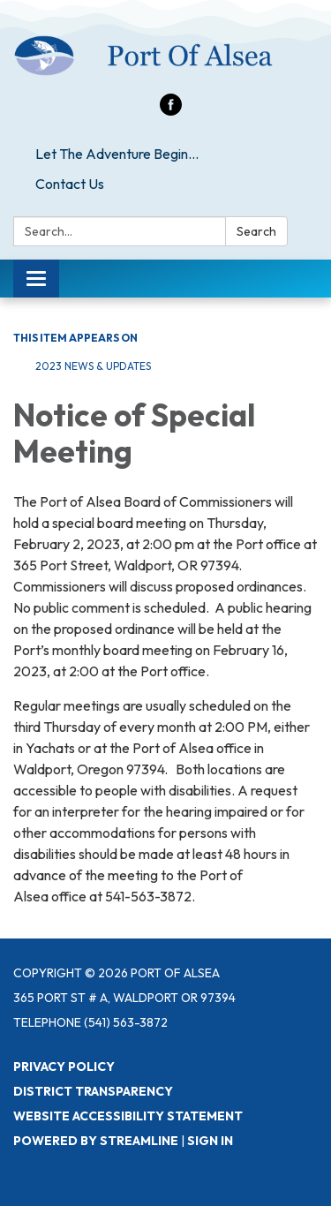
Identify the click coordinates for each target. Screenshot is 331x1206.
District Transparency (93, 1091)
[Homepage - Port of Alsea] (165, 56)
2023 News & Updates (93, 366)
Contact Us (69, 183)
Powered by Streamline (95, 1141)
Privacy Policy (64, 1066)
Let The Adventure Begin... (117, 153)
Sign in (210, 1141)
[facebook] (171, 110)
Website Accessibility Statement (128, 1116)
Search (256, 231)
